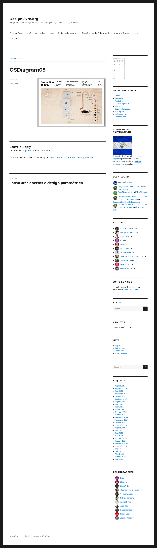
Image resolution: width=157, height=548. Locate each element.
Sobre (117, 96)
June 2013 (119, 433)
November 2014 (121, 394)
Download (119, 98)
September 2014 (121, 399)
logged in (26, 150)
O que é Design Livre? (20, 33)
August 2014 (120, 402)
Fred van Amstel (126, 228)
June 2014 (119, 407)
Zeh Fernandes (126, 260)
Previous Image (15, 58)
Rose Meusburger (125, 192)
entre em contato (131, 290)
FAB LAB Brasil (141, 192)
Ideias (51, 33)
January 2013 (120, 441)
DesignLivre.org (23, 19)
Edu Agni (123, 244)
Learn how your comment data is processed (71, 157)
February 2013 (121, 438)
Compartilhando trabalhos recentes (127, 202)
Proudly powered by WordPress (38, 536)
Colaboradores (121, 114)
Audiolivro (119, 101)
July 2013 (118, 430)
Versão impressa (122, 104)
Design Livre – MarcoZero (128, 187)
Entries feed (120, 348)
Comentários (120, 117)
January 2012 (120, 457)
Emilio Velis (124, 248)
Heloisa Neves (125, 252)
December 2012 (121, 444)
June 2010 (119, 459)
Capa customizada (122, 109)
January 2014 (120, 415)
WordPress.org (121, 353)
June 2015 (119, 391)
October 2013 (120, 423)
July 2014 (118, 404)
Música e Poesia (121, 33)
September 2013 (121, 425)
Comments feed (121, 351)
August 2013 (120, 428)
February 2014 (121, 412)
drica (122, 240)
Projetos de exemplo (68, 33)
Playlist (118, 106)
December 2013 (121, 417)
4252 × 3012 (13, 83)
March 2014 (119, 409)
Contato (13, 38)
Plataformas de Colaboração (96, 33)
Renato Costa (125, 264)
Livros (135, 33)
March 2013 (119, 436)
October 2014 (120, 396)
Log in (117, 346)
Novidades (40, 33)
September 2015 (121, 388)
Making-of (119, 112)
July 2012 (118, 449)
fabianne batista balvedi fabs (131, 256)
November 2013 (121, 420)
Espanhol (117, 159)
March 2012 (119, 454)
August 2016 (120, 386)
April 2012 (119, 451)
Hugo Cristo (124, 236)
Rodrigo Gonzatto (127, 232)
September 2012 (121, 446)
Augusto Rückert (126, 268)
